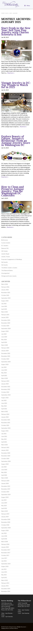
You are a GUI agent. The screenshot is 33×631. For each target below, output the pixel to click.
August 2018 (5, 530)
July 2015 (4, 569)
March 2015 (4, 580)
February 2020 (5, 480)
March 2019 (4, 511)
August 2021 (5, 431)
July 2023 (4, 367)
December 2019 (5, 486)
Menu (27, 5)
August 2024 (5, 331)
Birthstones (4, 240)
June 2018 (4, 536)
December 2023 (5, 353)
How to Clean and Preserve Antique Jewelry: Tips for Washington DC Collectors (12, 191)
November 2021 (5, 422)
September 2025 (6, 298)
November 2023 (5, 356)
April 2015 (4, 577)
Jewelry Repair (5, 254)
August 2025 (5, 301)
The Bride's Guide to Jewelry (9, 267)
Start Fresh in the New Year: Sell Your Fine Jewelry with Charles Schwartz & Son (15, 31)
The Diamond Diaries (7, 270)
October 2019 (5, 491)
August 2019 (5, 497)
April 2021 (4, 442)
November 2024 (5, 323)
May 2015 (4, 574)
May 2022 (4, 406)
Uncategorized (5, 273)
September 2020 (6, 461)
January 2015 (5, 586)
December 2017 (5, 550)
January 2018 (5, 547)
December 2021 (5, 420)
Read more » (11, 73)
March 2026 (4, 284)
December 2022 (5, 386)
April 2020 (4, 475)
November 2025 (5, 292)
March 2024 (4, 345)
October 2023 (5, 359)
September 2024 (6, 328)
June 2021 (4, 436)
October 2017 (5, 555)
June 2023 (4, 370)
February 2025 (5, 314)
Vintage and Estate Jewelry (8, 276)
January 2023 (5, 384)
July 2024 (4, 334)
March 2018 (4, 541)
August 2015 (5, 566)
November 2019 (5, 489)
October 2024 (5, 325)
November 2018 (5, 522)
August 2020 (5, 464)
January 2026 (5, 289)
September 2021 (6, 428)
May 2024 (4, 339)
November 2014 (5, 591)
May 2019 (4, 505)
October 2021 (5, 425)
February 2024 (5, 348)
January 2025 (5, 317)
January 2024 (5, 350)
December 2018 (5, 519)
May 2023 (4, 372)
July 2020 (4, 467)
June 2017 (4, 558)
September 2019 (6, 494)
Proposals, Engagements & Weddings (11, 259)
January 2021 (5, 450)
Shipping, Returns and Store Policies (9, 628)
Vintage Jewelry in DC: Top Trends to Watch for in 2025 (15, 85)
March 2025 (4, 312)
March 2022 (4, 411)
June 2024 (4, 337)
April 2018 (4, 539)
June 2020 (4, 469)
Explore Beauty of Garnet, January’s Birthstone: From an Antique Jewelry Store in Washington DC (15, 141)
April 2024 (4, 342)
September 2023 (6, 361)
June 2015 (4, 572)
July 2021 (4, 433)
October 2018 (5, 525)
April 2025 (4, 309)
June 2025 (4, 306)
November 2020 (5, 455)
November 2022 (5, 389)
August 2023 (5, 364)
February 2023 (5, 381)
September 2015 (6, 563)
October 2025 (5, 295)
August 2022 (5, 397)
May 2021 (4, 439)
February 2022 (5, 414)
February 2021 (5, 447)
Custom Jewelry (5, 243)
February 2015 (5, 583)
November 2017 (5, 552)
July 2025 (4, 303)
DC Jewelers (4, 245)
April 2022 (4, 408)
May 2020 (4, 472)
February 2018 (5, 544)
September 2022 (6, 395)
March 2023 (4, 378)
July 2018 (4, 533)
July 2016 (4, 561)
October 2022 (5, 392)
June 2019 (4, 503)
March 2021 (4, 444)
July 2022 (4, 400)
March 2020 (4, 478)
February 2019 (5, 514)
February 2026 (5, 287)
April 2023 (4, 375)
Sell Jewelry (4, 262)
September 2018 (6, 527)
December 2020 (5, 453)
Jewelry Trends (5, 256)
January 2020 (5, 483)
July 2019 (4, 500)
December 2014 (5, 588)
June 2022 (4, 403)
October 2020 (5, 458)
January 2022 (5, 417)
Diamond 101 (5, 248)
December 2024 (5, 320)
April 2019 (4, 508)
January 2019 (5, 516)
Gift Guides (4, 251)
